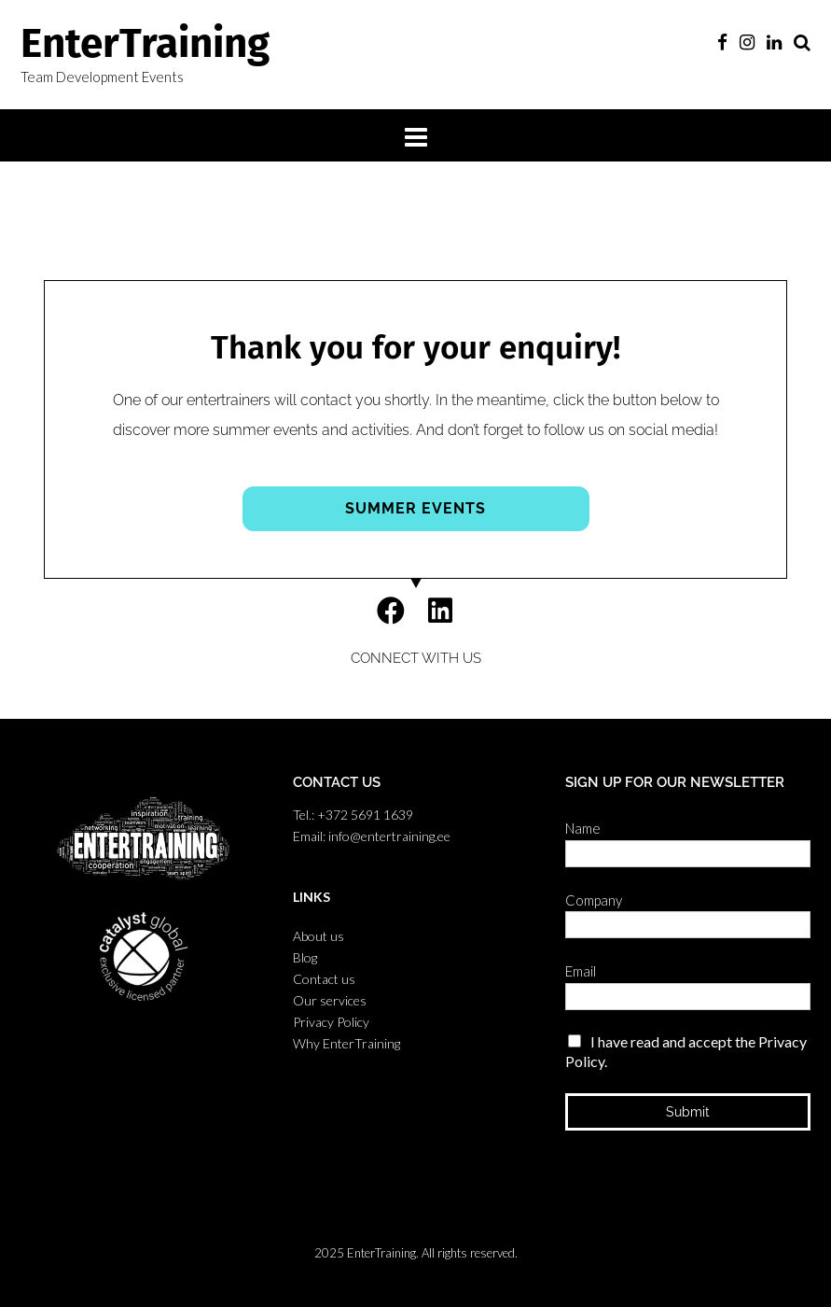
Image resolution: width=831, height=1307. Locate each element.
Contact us (324, 979)
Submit (688, 1111)
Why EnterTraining (346, 1043)
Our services (330, 1000)
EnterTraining (145, 43)
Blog (305, 957)
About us (318, 936)
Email (585, 971)
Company (598, 900)
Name (587, 828)
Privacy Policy (331, 1022)
